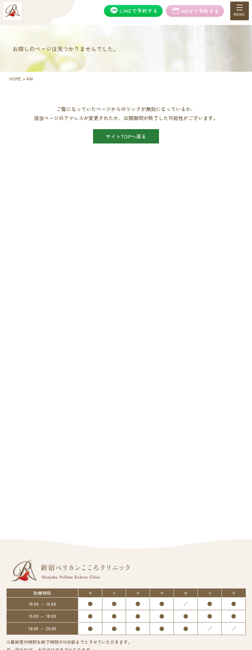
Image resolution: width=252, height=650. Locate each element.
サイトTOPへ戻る (126, 136)
